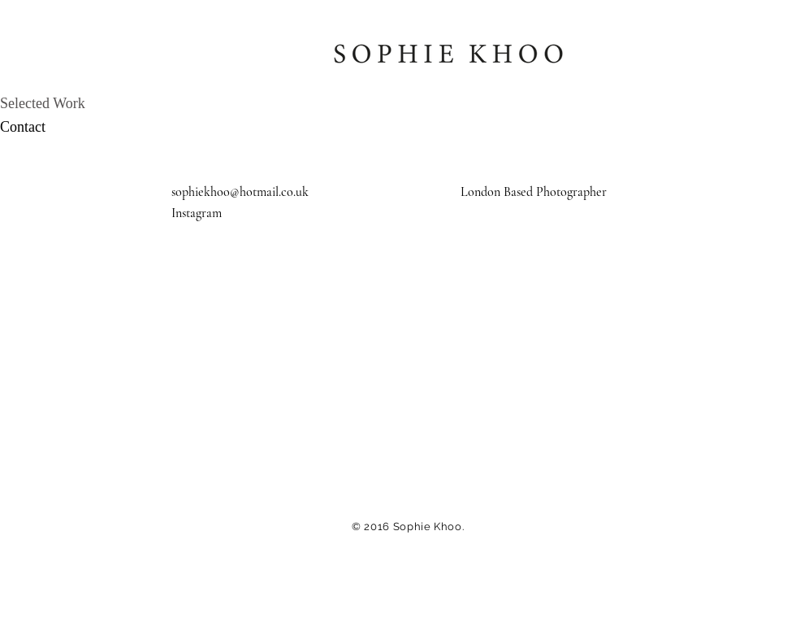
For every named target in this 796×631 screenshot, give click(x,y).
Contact (22, 127)
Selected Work (42, 103)
